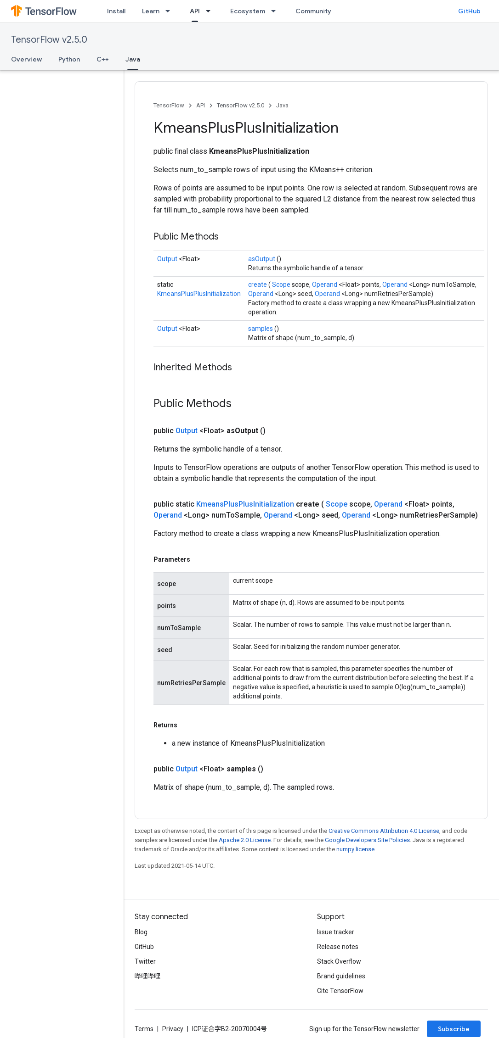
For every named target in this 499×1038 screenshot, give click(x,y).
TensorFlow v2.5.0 (49, 39)
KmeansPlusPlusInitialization (199, 293)
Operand (325, 284)
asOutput (262, 258)
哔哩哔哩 (147, 976)
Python (69, 59)
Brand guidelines (341, 976)
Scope (282, 284)
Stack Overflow (339, 961)
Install (116, 11)
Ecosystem (247, 11)
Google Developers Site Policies (367, 840)
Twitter (145, 961)
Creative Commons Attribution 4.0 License (384, 830)
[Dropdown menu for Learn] (170, 11)
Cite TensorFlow (340, 990)
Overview (26, 59)
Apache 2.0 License (245, 840)
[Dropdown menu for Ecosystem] (276, 11)
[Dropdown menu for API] (211, 11)
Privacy (172, 1028)
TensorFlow (168, 105)
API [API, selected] (195, 11)
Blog (141, 932)
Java (282, 105)
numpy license (355, 849)
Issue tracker (335, 932)
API (200, 105)
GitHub (469, 11)
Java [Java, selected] (132, 59)
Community (313, 11)
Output (168, 258)
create (258, 284)
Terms (144, 1028)
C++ (102, 59)
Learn (150, 11)
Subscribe (454, 1029)
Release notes (337, 946)
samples (261, 328)
